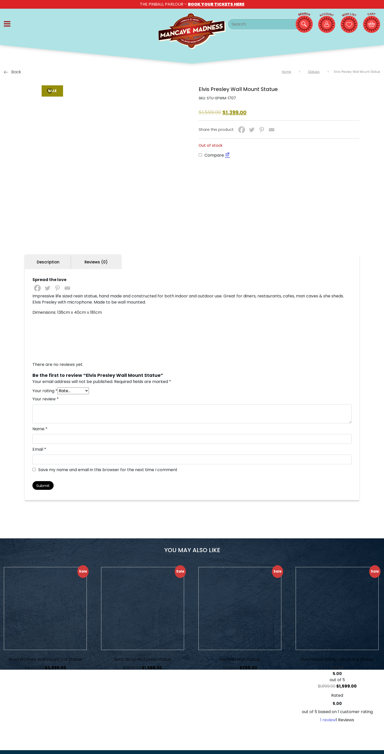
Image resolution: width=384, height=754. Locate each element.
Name (39, 429)
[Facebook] (241, 129)
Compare (211, 155)
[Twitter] (251, 129)
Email (39, 449)
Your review (45, 399)
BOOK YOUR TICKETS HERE (216, 4)
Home (286, 71)
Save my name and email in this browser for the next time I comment (107, 470)
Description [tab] (48, 262)
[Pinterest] (261, 129)
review (328, 720)
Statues (314, 71)
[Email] (271, 129)
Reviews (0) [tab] (96, 262)
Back (12, 72)
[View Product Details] (45, 608)
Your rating (44, 391)
